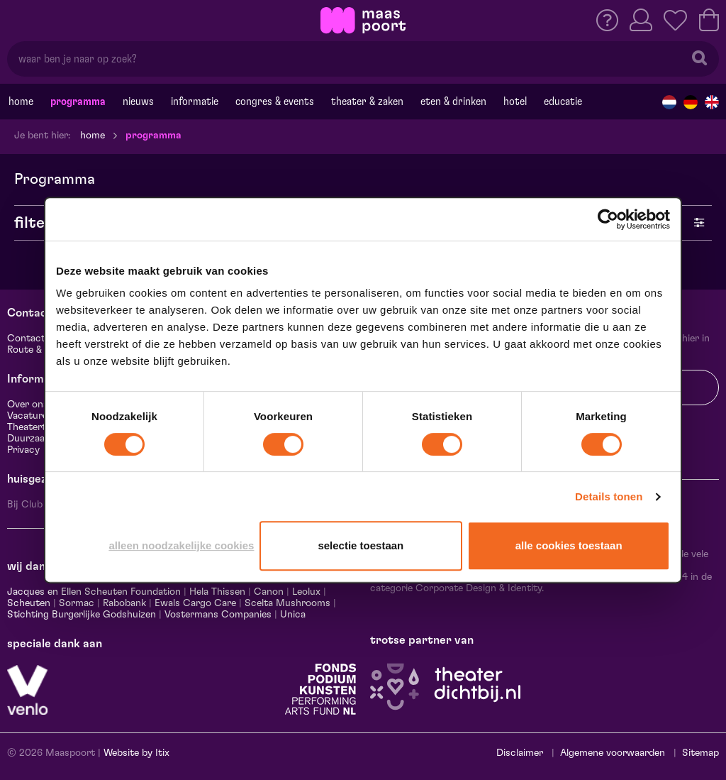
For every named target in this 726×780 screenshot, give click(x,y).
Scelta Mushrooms (286, 603)
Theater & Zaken (367, 101)
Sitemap (700, 753)
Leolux (306, 592)
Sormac (76, 603)
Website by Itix (136, 753)
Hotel (515, 101)
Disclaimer (519, 753)
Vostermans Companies (218, 615)
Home (21, 101)
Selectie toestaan (360, 545)
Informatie (194, 101)
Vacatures (29, 416)
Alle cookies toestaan (568, 545)
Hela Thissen (217, 592)
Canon (269, 592)
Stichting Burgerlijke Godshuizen (81, 615)
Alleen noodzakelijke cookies (181, 545)
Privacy (23, 450)
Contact (26, 339)
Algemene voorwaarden (612, 753)
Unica (293, 615)
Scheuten (28, 603)
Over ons (27, 405)
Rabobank (124, 603)
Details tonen (608, 496)
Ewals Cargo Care (195, 603)
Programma (78, 101)
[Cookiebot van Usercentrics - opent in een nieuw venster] (608, 219)
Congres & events (274, 101)
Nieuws (138, 101)
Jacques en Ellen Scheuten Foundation (94, 592)
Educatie (563, 101)
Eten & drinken (453, 101)
